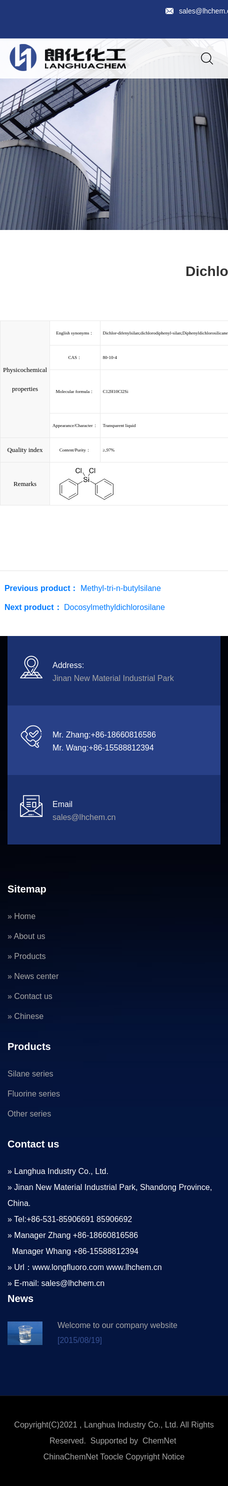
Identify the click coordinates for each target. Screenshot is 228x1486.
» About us (27, 936)
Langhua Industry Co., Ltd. (131, 1424)
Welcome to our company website (118, 1325)
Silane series (31, 1074)
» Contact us (30, 996)
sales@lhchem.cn (84, 817)
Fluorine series (34, 1094)
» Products (27, 956)
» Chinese (26, 1016)
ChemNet (159, 1440)
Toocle (111, 1456)
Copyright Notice (155, 1456)
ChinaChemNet (71, 1456)
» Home (22, 916)
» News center (33, 976)
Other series (29, 1114)
